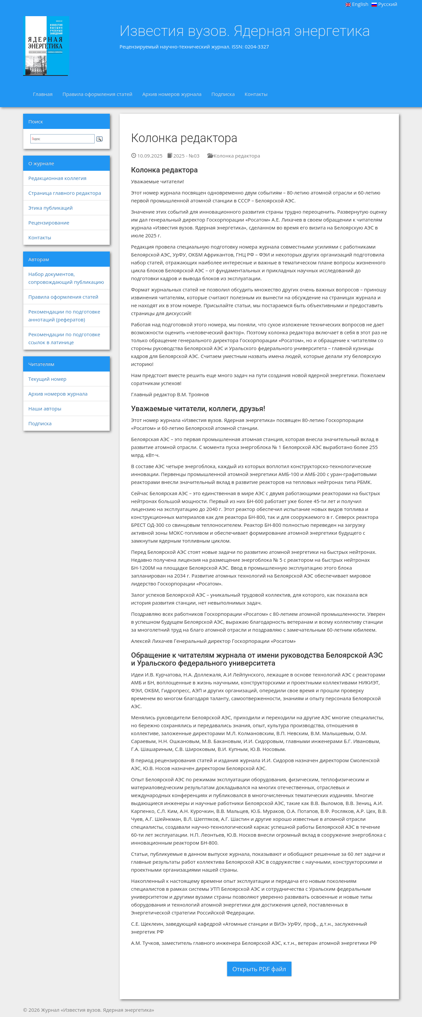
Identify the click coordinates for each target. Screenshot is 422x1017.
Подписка (223, 94)
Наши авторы (44, 408)
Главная (42, 94)
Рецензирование (48, 222)
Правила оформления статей (97, 94)
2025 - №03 (183, 155)
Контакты (256, 94)
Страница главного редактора (64, 193)
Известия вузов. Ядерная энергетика (245, 31)
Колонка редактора (233, 155)
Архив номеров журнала (172, 94)
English (357, 4)
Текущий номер (47, 378)
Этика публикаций (50, 207)
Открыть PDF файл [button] (259, 969)
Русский (384, 4)
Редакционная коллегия (57, 178)
